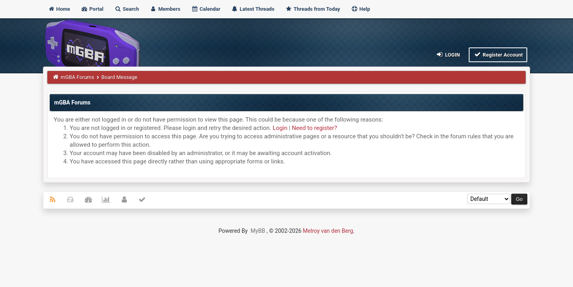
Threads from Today (312, 9)
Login (448, 54)
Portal (92, 9)
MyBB (258, 231)
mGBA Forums (77, 77)
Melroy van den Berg (328, 231)
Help (360, 9)
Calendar (205, 9)
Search (126, 9)
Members (165, 9)
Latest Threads (253, 9)
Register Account (498, 54)
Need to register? (314, 128)
